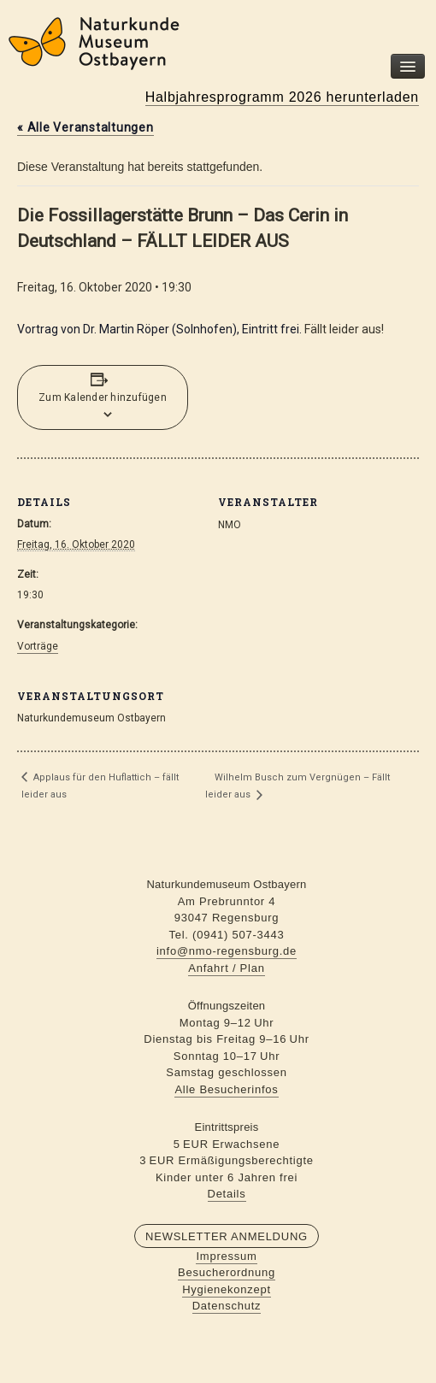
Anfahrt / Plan (226, 968)
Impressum (226, 1256)
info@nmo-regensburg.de (226, 951)
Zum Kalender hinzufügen (102, 397)
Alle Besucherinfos (226, 1089)
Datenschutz (227, 1305)
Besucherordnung (226, 1272)
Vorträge (37, 646)
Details (227, 1193)
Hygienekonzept (226, 1289)
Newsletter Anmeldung (226, 1236)
